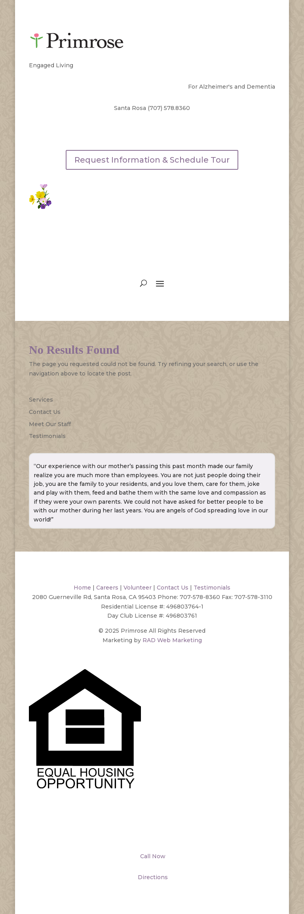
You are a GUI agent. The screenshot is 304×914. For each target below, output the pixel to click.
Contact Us (45, 411)
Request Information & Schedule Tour (152, 160)
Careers (107, 587)
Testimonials (47, 436)
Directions (152, 877)
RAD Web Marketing (172, 640)
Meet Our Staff (50, 424)
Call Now (152, 856)
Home (82, 587)
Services (41, 399)
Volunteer (138, 587)
